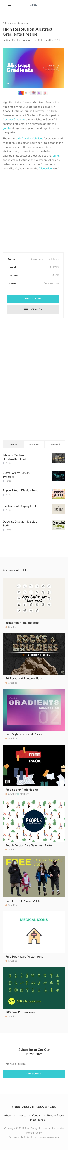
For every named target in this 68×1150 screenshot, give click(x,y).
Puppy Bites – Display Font (20, 491)
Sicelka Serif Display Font (19, 506)
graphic (7, 128)
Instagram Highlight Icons (22, 623)
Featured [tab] (55, 444)
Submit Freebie (37, 1120)
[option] (33, 68)
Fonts (8, 463)
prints (56, 155)
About (7, 1115)
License (21, 1115)
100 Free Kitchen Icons (20, 1012)
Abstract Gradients (14, 119)
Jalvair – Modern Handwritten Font (14, 457)
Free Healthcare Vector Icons (24, 957)
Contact (36, 1115)
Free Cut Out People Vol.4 (22, 901)
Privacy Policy (55, 1115)
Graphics (23, 23)
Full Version (33, 309)
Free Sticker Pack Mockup (21, 790)
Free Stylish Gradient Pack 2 (23, 734)
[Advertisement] (34, 212)
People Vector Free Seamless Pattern (29, 845)
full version (45, 168)
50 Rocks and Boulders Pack (23, 679)
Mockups (24, 794)
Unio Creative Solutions (29, 138)
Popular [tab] (13, 444)
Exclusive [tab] (34, 444)
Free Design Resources (34, 1107)
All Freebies (9, 23)
